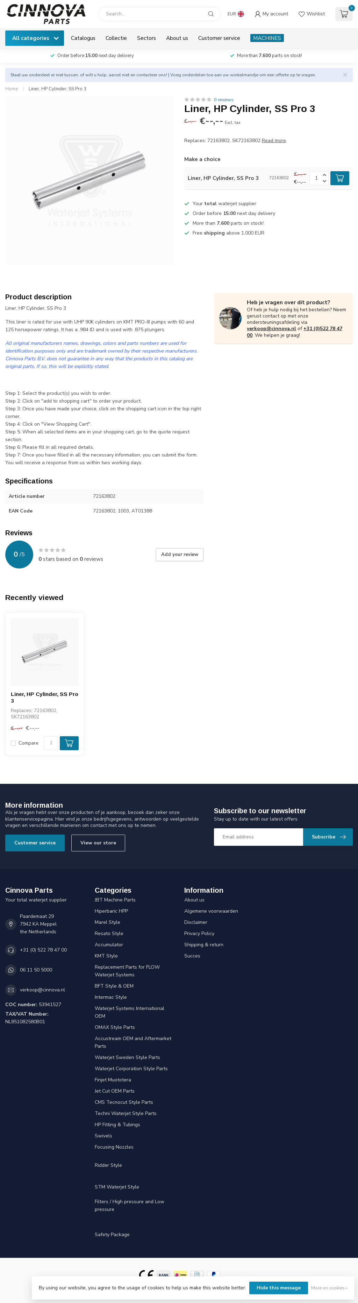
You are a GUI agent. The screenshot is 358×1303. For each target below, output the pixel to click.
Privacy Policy (199, 933)
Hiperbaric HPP (111, 911)
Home (11, 89)
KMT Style (106, 956)
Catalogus (83, 38)
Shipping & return (203, 944)
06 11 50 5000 (36, 970)
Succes (192, 956)
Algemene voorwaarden (211, 911)
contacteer (146, 75)
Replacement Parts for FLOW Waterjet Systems (127, 971)
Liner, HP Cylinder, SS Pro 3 (57, 89)
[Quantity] (51, 743)
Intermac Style (111, 997)
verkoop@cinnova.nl (271, 328)
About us (177, 38)
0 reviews (224, 100)
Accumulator (109, 944)
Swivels (103, 1136)
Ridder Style (108, 1165)
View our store (98, 842)
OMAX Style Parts (115, 1027)
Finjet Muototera (113, 1079)
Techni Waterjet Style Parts (126, 1113)
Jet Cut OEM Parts (115, 1091)
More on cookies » (329, 1288)
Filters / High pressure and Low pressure (129, 1205)
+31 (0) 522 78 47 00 (43, 950)
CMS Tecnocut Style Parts (124, 1102)
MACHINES (267, 38)
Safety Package (112, 1234)
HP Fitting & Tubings (117, 1124)
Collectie (116, 38)
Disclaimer (195, 922)
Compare (28, 743)
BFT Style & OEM (114, 986)
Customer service (219, 38)
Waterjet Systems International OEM (129, 1012)
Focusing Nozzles (114, 1147)
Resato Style (109, 933)
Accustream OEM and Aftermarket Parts (133, 1042)
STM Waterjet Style (117, 1187)
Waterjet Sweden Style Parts (127, 1057)
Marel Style (107, 922)
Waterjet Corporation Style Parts (131, 1068)
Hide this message (279, 1287)
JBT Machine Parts (115, 900)
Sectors (146, 38)
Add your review (179, 554)
